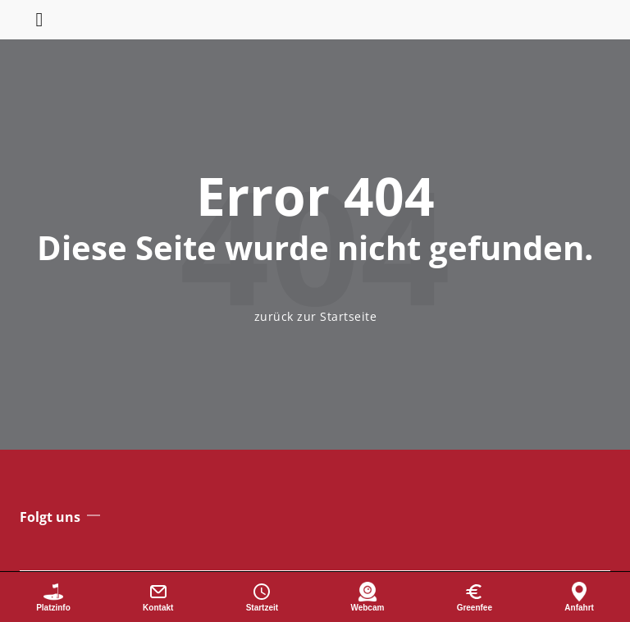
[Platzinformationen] (53, 597)
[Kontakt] (158, 597)
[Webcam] (367, 597)
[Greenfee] (475, 597)
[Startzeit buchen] (262, 597)
